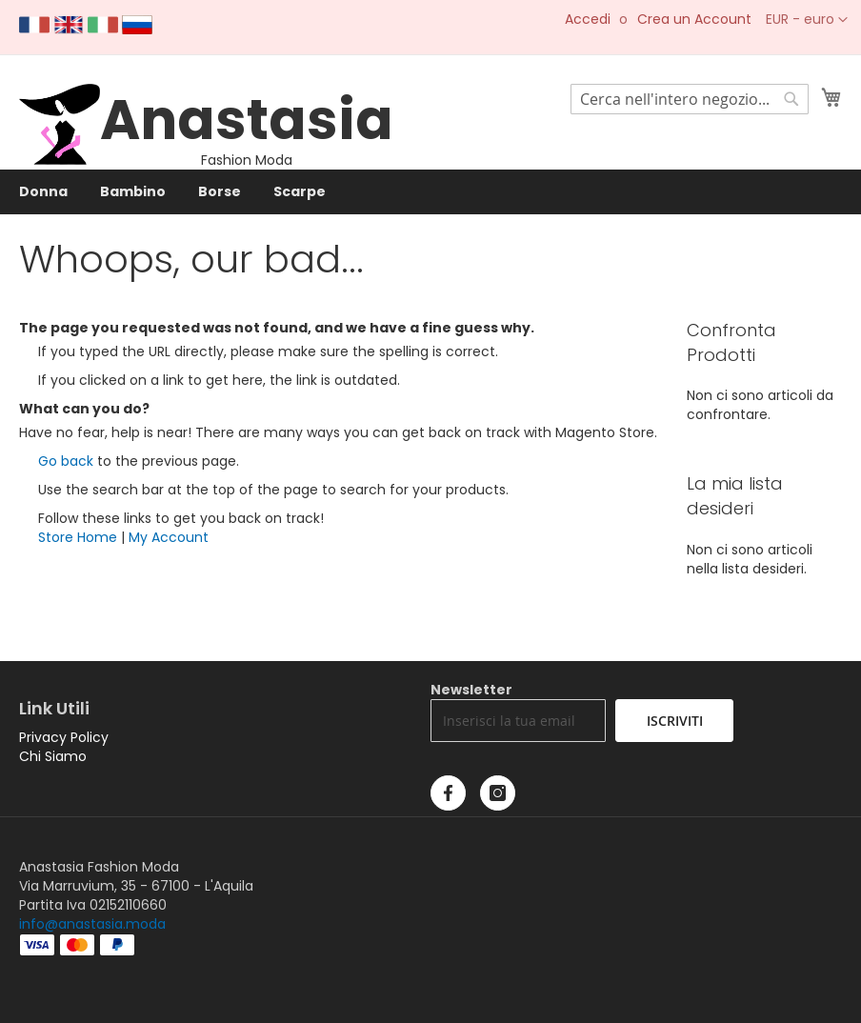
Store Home (77, 537)
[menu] (430, 192)
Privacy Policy (64, 737)
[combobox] (690, 99)
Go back (65, 461)
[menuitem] (43, 192)
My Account (169, 537)
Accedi (588, 19)
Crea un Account (694, 19)
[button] (807, 20)
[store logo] (59, 160)
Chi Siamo (53, 756)
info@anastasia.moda (92, 923)
